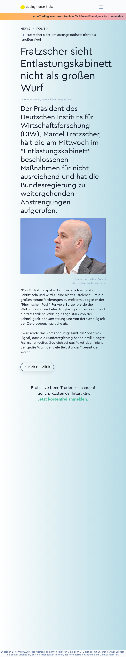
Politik (42, 28)
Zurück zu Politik (37, 367)
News (25, 28)
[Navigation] (101, 7)
